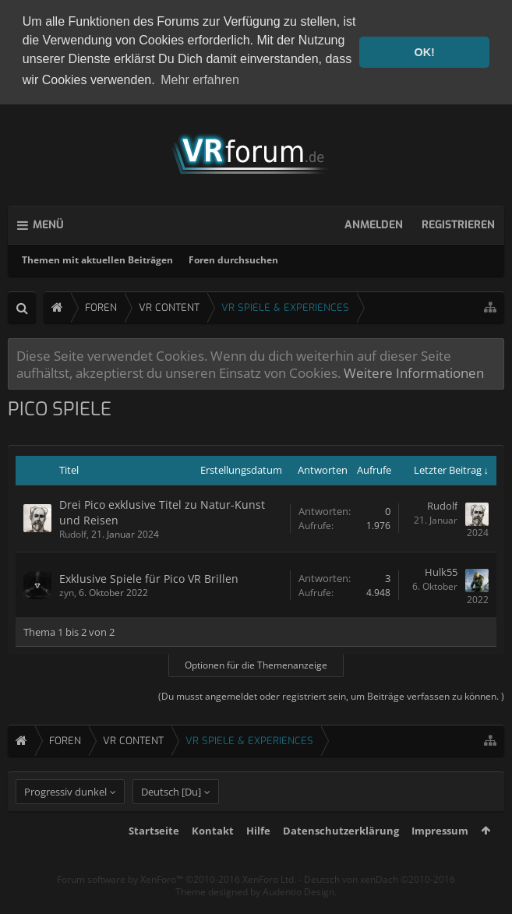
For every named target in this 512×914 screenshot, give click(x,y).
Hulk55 (441, 570)
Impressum (439, 857)
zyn (66, 591)
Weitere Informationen (414, 371)
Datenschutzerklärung (341, 857)
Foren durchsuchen (233, 258)
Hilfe (258, 857)
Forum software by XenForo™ (176, 905)
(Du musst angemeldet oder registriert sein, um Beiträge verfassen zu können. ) (331, 695)
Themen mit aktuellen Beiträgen (97, 258)
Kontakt (213, 857)
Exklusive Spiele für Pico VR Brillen (148, 577)
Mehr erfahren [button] (200, 79)
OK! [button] (424, 52)
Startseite (154, 857)
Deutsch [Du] (171, 818)
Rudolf (73, 532)
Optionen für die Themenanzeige (256, 664)
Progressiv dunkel (65, 818)
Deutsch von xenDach (379, 905)
